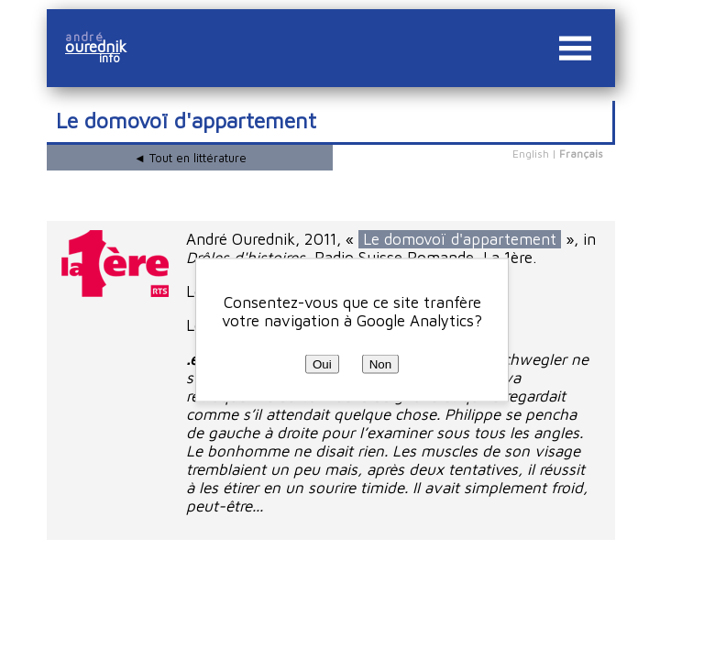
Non (380, 364)
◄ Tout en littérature (190, 157)
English (530, 153)
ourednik (102, 47)
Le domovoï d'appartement (459, 239)
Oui (322, 364)
